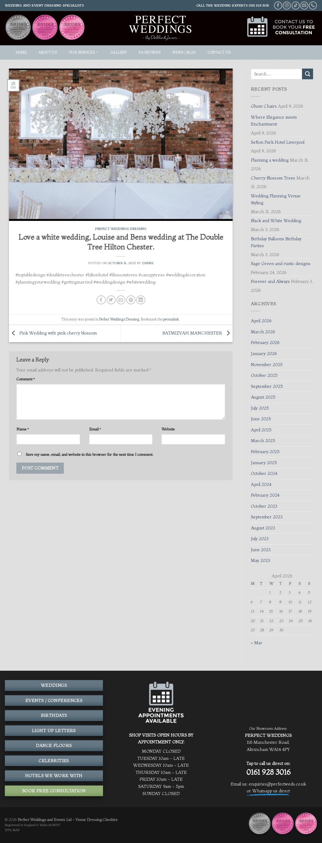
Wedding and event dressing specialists (44, 5)
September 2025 (267, 386)
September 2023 (266, 517)
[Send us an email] (304, 5)
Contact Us (219, 52)
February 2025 (265, 451)
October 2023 (264, 506)
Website (168, 429)
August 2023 (263, 528)
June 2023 (260, 549)
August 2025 (263, 397)
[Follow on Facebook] (278, 5)
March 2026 (263, 331)
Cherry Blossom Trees (273, 178)
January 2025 (264, 462)
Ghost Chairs (264, 106)
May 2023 (260, 560)
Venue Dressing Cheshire (96, 819)
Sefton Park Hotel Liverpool (277, 142)
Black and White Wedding (276, 220)
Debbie (147, 263)
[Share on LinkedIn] (140, 300)
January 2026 (264, 353)
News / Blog (184, 52)
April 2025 (261, 430)
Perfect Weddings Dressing (120, 229)
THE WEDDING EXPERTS (227, 5)
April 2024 (261, 484)
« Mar (256, 642)
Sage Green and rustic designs (280, 263)
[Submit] (307, 74)
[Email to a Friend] (120, 300)
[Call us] (313, 5)
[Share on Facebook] (101, 300)
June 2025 (261, 419)
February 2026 (265, 342)
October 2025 (264, 375)
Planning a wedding (270, 160)
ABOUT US (47, 52)
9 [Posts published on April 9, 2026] (280, 601)
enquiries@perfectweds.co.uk (277, 784)
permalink (171, 319)
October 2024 (264, 473)
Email (95, 429)
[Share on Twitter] (111, 300)
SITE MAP (12, 830)
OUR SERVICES (84, 52)
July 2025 (260, 408)
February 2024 (265, 495)
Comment (25, 378)
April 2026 (261, 320)
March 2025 (263, 440)
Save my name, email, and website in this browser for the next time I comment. (89, 454)
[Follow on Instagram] (287, 5)
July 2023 (259, 538)
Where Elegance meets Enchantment (274, 120)
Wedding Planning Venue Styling (276, 199)
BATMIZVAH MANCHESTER (197, 333)
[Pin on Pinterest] (130, 300)
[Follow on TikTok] (296, 5)
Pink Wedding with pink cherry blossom (53, 333)
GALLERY (119, 52)
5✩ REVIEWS (150, 52)
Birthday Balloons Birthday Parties (276, 242)
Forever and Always (270, 281)
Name (22, 429)
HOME (21, 52)
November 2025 (266, 364)
